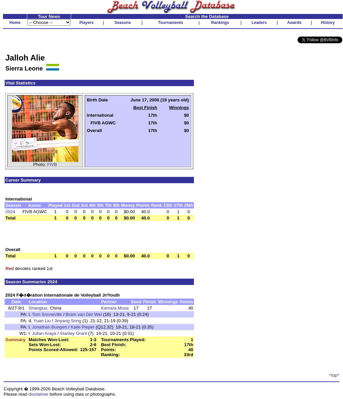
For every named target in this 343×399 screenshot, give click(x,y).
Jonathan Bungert (49, 327)
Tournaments (170, 22)
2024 (10, 211)
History (328, 22)
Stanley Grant (73, 333)
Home (14, 22)
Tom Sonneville (47, 314)
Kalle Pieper (83, 327)
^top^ (334, 375)
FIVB (52, 164)
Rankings (220, 22)
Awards (294, 22)
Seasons (123, 22)
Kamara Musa (115, 308)
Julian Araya (44, 333)
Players (86, 22)
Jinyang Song (67, 320)
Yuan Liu (42, 320)
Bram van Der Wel (84, 314)
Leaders (259, 22)
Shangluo (38, 308)
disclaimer (38, 394)
